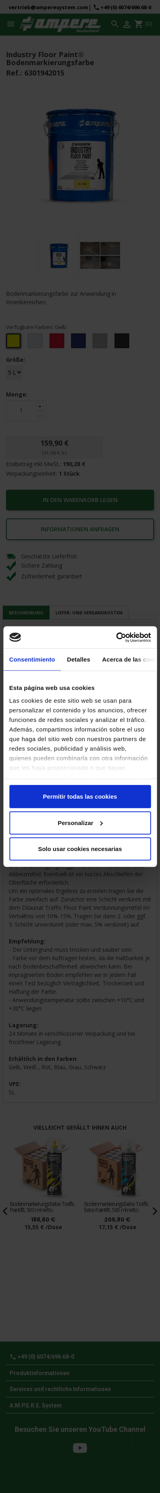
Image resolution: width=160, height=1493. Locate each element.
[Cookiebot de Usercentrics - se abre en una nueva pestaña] (116, 637)
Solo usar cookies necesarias (80, 848)
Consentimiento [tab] (32, 659)
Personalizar (80, 822)
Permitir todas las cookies (80, 796)
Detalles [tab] (78, 659)
